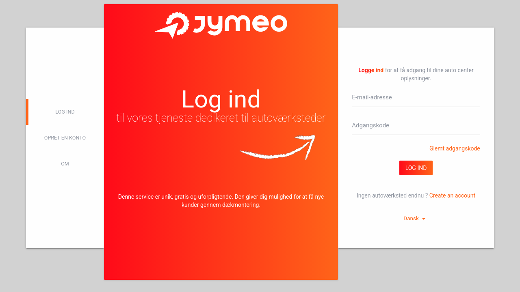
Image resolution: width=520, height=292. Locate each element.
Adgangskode (370, 125)
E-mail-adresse (372, 97)
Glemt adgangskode (454, 148)
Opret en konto (65, 138)
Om (65, 164)
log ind (64, 112)
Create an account (452, 195)
